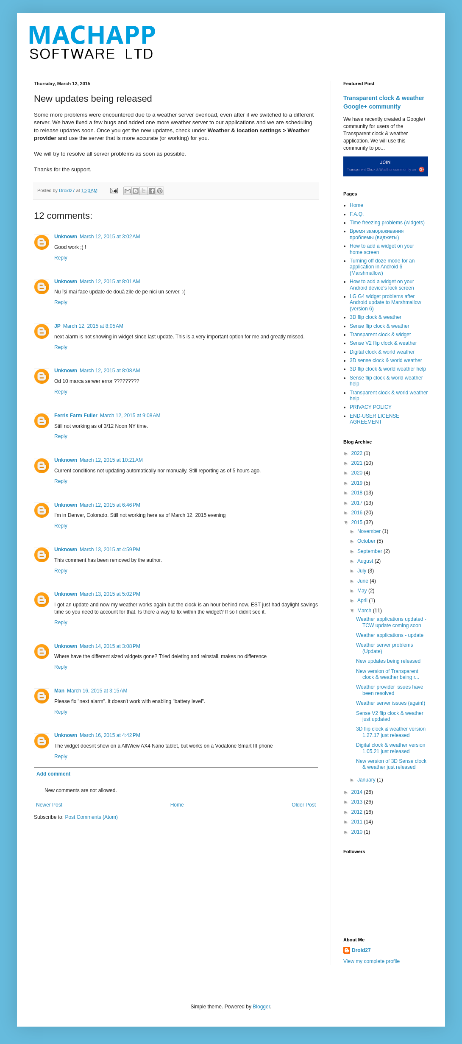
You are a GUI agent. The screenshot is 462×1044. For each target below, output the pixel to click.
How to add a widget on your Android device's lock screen (382, 284)
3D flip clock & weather (375, 317)
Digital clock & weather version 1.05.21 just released (390, 748)
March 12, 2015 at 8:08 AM (110, 371)
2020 (357, 473)
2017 (357, 503)
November (369, 531)
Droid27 (361, 950)
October (367, 541)
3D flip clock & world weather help (388, 369)
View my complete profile (371, 961)
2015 (357, 522)
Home (177, 805)
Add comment (53, 774)
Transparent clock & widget (380, 335)
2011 (357, 822)
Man (59, 691)
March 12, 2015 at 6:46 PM (110, 505)
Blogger (261, 1007)
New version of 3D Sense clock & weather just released (391, 764)
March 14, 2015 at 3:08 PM (110, 646)
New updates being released (388, 661)
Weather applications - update (389, 635)
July (362, 571)
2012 (357, 812)
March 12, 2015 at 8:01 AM (110, 282)
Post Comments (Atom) (91, 817)
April (363, 600)
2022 (357, 453)
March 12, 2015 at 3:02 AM (110, 237)
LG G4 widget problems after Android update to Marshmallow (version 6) (385, 302)
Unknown (65, 237)
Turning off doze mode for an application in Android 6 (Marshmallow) (382, 267)
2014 (357, 792)
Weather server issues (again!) (390, 703)
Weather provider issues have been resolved (389, 690)
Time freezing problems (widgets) (387, 223)
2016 (357, 513)
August (366, 561)
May (362, 591)
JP (57, 326)
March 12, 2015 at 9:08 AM (130, 416)
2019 (357, 483)
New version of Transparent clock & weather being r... (387, 674)
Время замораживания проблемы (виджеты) (377, 234)
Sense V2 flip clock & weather (383, 343)
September (370, 551)
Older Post (304, 805)
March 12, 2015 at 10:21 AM (111, 460)
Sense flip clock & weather (379, 326)
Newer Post (49, 805)
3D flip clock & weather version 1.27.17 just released (391, 732)
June (363, 581)
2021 (357, 463)
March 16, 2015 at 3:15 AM (97, 691)
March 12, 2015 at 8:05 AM (93, 326)
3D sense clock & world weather (386, 360)
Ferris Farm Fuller (75, 416)
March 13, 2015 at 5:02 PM (110, 594)
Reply (60, 258)
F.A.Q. (357, 214)
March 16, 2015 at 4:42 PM (110, 735)
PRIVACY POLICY (371, 407)
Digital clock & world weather (382, 352)
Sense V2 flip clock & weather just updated (389, 716)
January (367, 780)
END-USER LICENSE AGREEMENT (374, 419)
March (365, 611)
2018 (357, 493)
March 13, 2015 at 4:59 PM (110, 550)
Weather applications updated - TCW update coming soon (391, 622)
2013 (357, 802)
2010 (357, 832)
